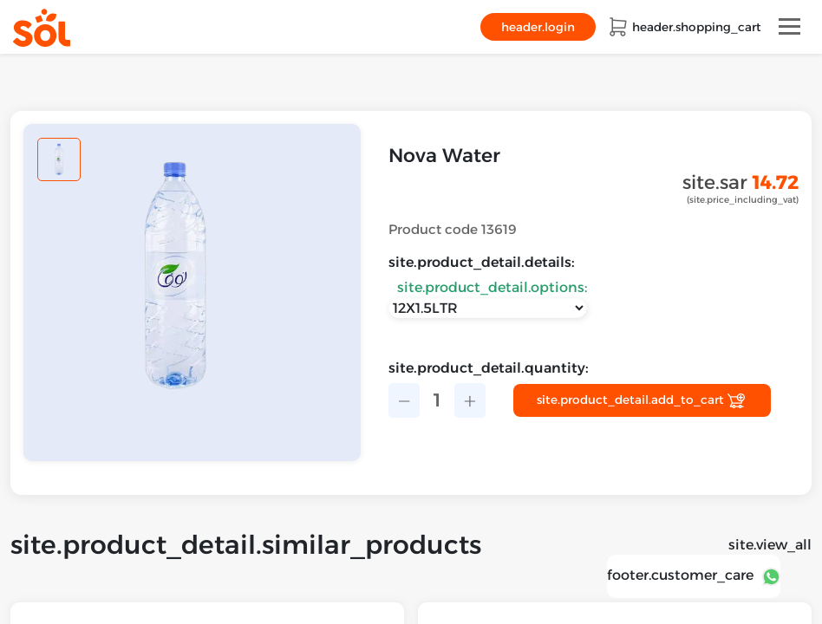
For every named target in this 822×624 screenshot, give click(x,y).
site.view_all (770, 544)
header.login (538, 27)
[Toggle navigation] (789, 26)
